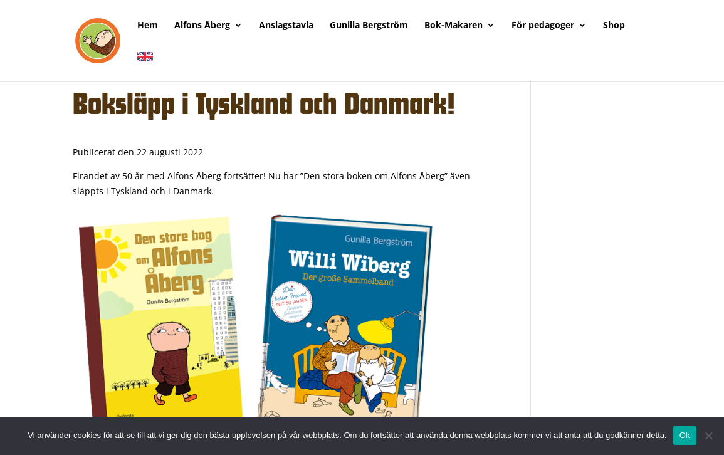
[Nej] (708, 435)
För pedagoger (543, 26)
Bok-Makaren (453, 26)
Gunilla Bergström (369, 26)
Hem (147, 26)
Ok (684, 435)
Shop (614, 26)
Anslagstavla (286, 26)
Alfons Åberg (202, 26)
